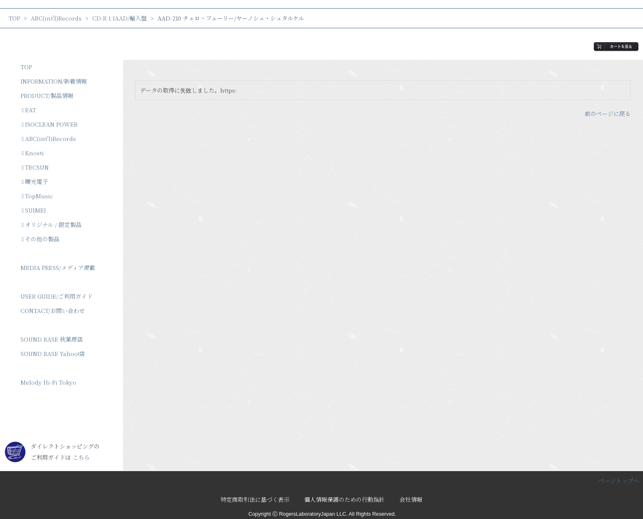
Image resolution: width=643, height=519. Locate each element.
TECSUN (35, 167)
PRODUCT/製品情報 (47, 95)
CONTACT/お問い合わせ (53, 310)
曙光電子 (35, 181)
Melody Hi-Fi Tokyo (48, 382)
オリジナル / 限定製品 (52, 224)
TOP (14, 18)
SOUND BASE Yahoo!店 (53, 353)
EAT (29, 110)
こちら (81, 457)
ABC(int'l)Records (56, 18)
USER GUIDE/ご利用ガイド (57, 296)
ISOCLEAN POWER (50, 124)
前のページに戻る (608, 113)
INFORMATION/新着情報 (54, 81)
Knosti (33, 153)
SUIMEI (34, 210)
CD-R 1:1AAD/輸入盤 (119, 18)
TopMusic (37, 196)
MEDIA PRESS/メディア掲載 (58, 267)
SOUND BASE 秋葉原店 (52, 339)
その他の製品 (40, 239)
